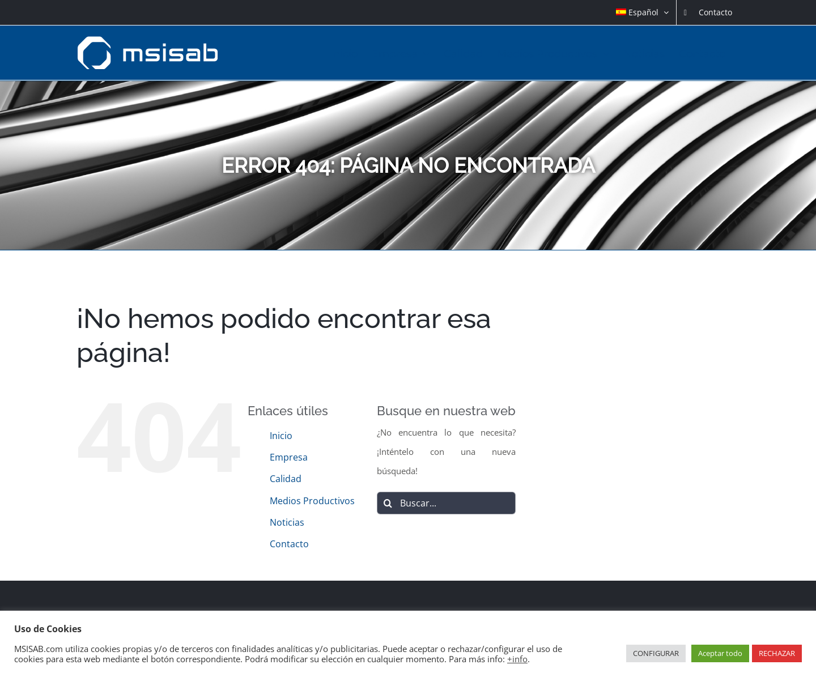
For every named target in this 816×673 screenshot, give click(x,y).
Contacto (289, 544)
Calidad (285, 478)
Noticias (287, 522)
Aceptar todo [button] (720, 653)
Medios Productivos (312, 501)
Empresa (289, 457)
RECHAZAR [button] (777, 653)
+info (517, 659)
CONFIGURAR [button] (656, 653)
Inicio (281, 435)
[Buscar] (388, 503)
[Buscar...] (446, 503)
